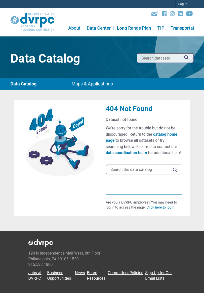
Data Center (99, 28)
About (74, 28)
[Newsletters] (154, 15)
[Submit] (186, 58)
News (80, 272)
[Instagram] (172, 15)
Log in (182, 4)
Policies (136, 272)
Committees (119, 272)
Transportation (185, 28)
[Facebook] (164, 15)
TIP (161, 28)
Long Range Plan (134, 28)
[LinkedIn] (180, 15)
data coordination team (126, 152)
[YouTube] (189, 15)
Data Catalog (24, 83)
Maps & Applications (92, 83)
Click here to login (160, 207)
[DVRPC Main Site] (36, 22)
